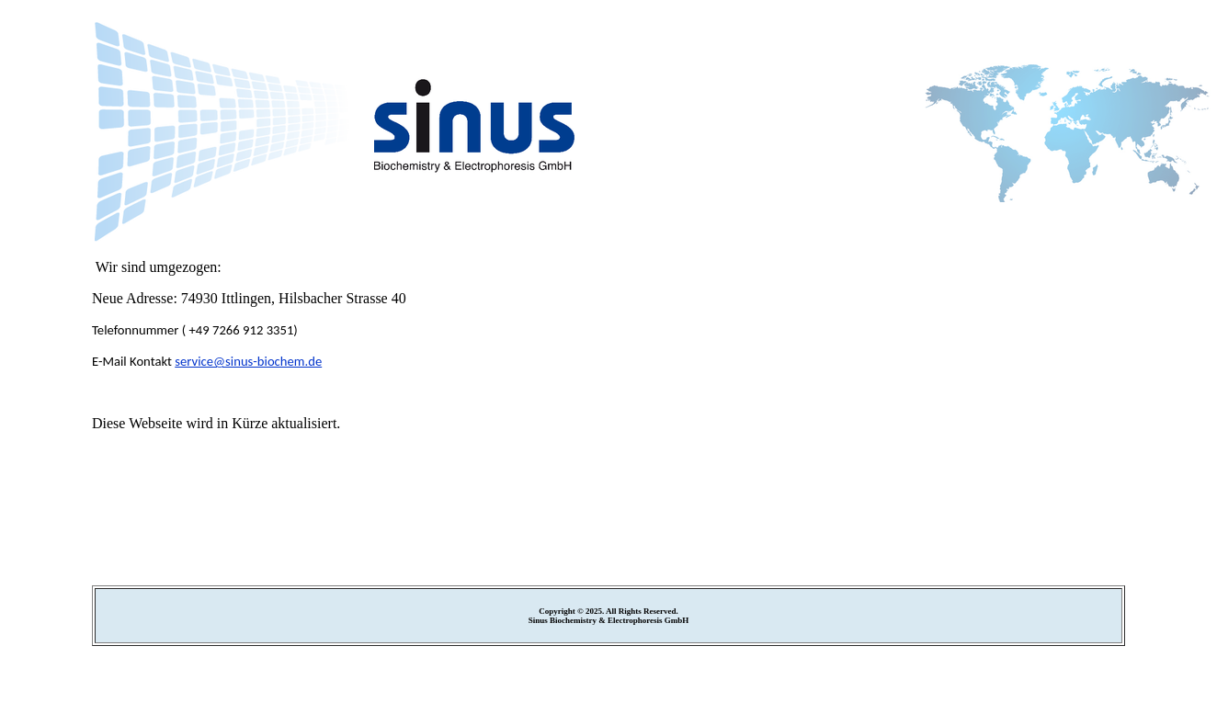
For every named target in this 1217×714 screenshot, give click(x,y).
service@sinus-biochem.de (248, 361)
